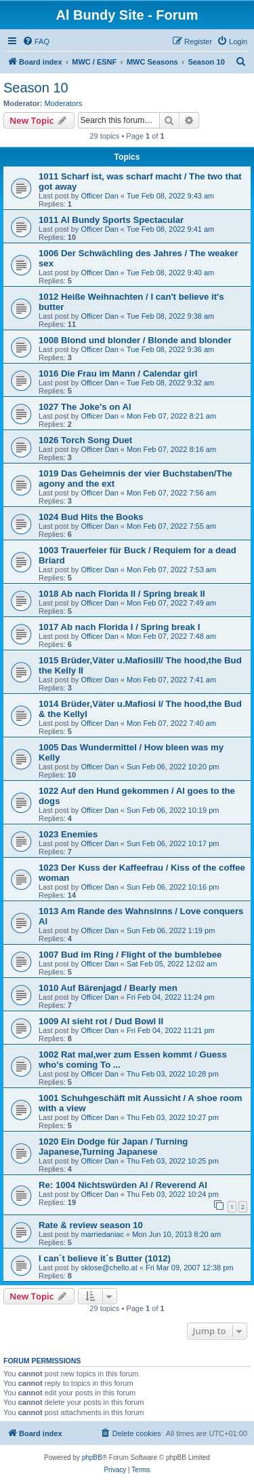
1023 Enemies (68, 834)
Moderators (64, 103)
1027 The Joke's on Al (85, 407)
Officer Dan (99, 196)
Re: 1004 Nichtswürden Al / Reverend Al (123, 1185)
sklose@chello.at (109, 1267)
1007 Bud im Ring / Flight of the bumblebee (130, 954)
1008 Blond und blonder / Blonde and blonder (135, 340)
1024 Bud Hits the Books (91, 517)
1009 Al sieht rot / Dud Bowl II (101, 1021)
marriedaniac (102, 1234)
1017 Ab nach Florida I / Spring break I (119, 627)
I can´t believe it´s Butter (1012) (105, 1258)
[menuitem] (35, 41)
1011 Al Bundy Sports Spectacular (111, 220)
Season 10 (35, 87)
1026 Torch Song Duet (85, 440)
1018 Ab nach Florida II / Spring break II (122, 594)
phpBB (92, 1457)
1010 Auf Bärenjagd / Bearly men (108, 988)
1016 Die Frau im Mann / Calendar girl (118, 373)
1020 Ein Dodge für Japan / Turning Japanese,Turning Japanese (113, 1146)
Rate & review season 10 (91, 1225)
